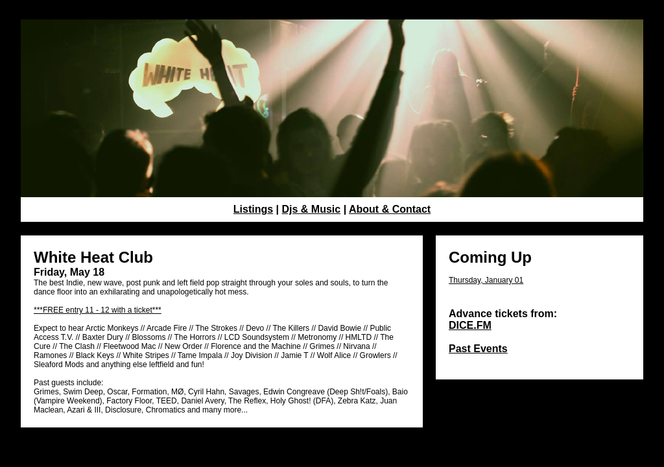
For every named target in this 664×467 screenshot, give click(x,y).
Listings (253, 209)
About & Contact (390, 209)
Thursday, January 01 (486, 280)
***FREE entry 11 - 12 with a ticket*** (97, 310)
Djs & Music (311, 209)
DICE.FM (470, 325)
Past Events (478, 348)
